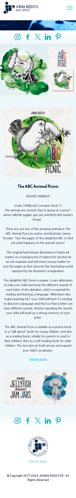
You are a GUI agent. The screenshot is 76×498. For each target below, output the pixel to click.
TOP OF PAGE (38, 461)
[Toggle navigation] (69, 8)
